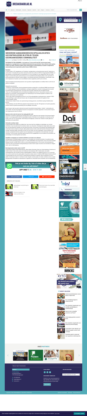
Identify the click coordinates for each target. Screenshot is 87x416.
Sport (39, 9)
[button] (6, 374)
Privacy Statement (76, 411)
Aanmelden (47, 402)
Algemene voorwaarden (62, 411)
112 (9, 9)
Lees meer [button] (57, 413)
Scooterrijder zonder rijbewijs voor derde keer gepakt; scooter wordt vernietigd (73, 341)
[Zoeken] (80, 10)
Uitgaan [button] (42, 9)
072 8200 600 (17, 396)
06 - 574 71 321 (35, 170)
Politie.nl (54, 60)
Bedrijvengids (18, 9)
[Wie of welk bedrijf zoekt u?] (71, 20)
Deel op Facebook (14, 176)
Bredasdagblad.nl (22, 4)
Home (7, 13)
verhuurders (34, 60)
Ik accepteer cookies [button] (79, 413)
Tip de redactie (46, 176)
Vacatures (48, 9)
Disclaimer (70, 411)
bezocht (39, 60)
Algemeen (13, 9)
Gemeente (24, 9)
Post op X (31, 176)
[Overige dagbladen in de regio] (71, 393)
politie (29, 60)
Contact (52, 9)
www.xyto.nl (16, 399)
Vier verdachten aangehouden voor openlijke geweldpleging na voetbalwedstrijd (73, 307)
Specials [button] (34, 9)
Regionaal (29, 9)
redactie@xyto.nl (17, 397)
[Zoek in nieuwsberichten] (73, 10)
